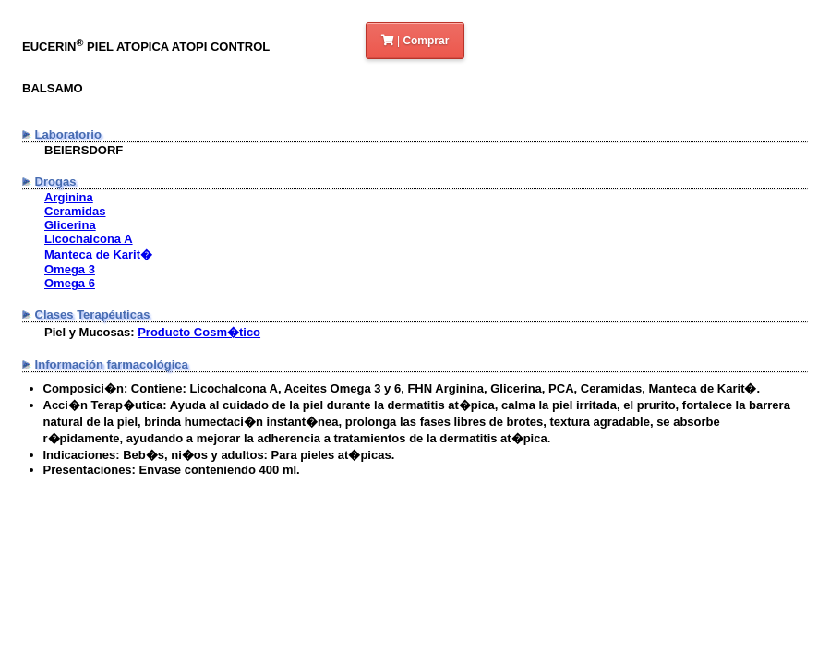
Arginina (68, 197)
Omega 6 (69, 283)
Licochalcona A (88, 239)
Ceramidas (74, 211)
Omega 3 (69, 269)
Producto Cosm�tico (199, 332)
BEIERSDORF (83, 150)
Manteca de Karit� (98, 254)
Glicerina (70, 225)
